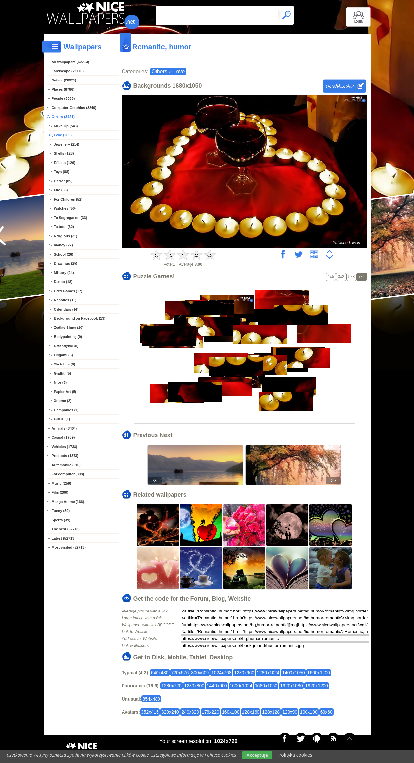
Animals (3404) (64, 428)
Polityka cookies (295, 755)
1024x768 (221, 672)
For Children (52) (68, 199)
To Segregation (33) (70, 218)
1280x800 (194, 685)
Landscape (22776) (68, 71)
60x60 (326, 712)
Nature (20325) (64, 80)
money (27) (63, 245)
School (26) (63, 254)
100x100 (309, 712)
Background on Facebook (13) (80, 318)
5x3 (351, 277)
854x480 (151, 698)
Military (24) (64, 273)
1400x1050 (293, 672)
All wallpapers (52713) (70, 62)
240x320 (190, 712)
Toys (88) (61, 172)
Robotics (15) (65, 300)
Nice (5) (60, 382)
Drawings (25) (65, 263)
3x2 (341, 277)
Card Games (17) (68, 291)
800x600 (200, 672)
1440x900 (217, 685)
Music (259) (61, 483)
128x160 (251, 712)
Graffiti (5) (62, 373)
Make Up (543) (66, 126)
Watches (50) (65, 208)
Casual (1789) (63, 437)
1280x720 (171, 685)
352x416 (150, 712)
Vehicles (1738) (64, 447)
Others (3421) (63, 117)
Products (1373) (65, 456)
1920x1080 (291, 685)
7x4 (361, 277)
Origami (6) (63, 355)
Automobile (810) (66, 465)
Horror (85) (63, 181)
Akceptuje (257, 755)
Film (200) (60, 492)
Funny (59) (61, 511)
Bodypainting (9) (68, 337)
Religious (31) (65, 236)
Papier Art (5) (65, 392)
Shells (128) (64, 153)
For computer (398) (68, 474)
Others (159, 71)
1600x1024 (241, 685)
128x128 (271, 712)
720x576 (180, 672)
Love (179, 71)
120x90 (289, 712)
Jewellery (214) (66, 144)
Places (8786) (63, 89)
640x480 (160, 672)
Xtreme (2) (63, 401)
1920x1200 (316, 685)
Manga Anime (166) (68, 502)
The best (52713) (66, 529)
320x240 (170, 712)
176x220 (210, 712)
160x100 (231, 712)
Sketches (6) (64, 364)
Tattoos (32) (64, 227)
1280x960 (244, 672)
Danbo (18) (63, 282)
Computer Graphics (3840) (74, 108)
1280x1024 (268, 672)
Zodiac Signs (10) (69, 327)
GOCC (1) (62, 419)
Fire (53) (61, 190)
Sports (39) (61, 520)
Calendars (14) (66, 309)
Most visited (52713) (69, 547)
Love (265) (63, 135)
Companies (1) (66, 410)
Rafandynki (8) (66, 346)
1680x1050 (266, 685)
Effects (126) (64, 163)
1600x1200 (318, 672)
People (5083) (63, 98)
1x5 (331, 277)
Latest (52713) (63, 538)
